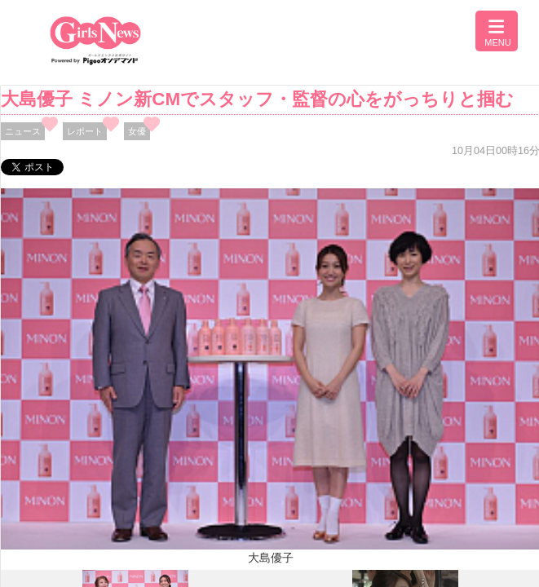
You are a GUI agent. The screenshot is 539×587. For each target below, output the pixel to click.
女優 (137, 131)
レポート (85, 131)
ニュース (23, 131)
